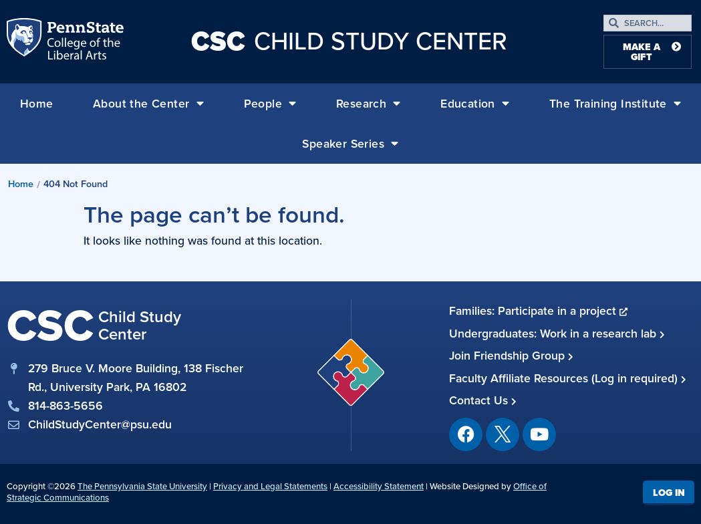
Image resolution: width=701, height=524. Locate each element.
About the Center (148, 103)
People (270, 103)
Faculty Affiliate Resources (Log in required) (567, 378)
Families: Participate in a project (538, 310)
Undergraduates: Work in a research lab (557, 333)
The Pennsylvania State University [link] (142, 486)
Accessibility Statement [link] (378, 486)
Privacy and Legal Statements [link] (270, 486)
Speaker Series (350, 143)
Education (474, 103)
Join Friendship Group (511, 355)
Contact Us (483, 400)
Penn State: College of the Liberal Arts (84, 41)
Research (368, 103)
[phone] (127, 405)
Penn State (25, 41)
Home (36, 103)
